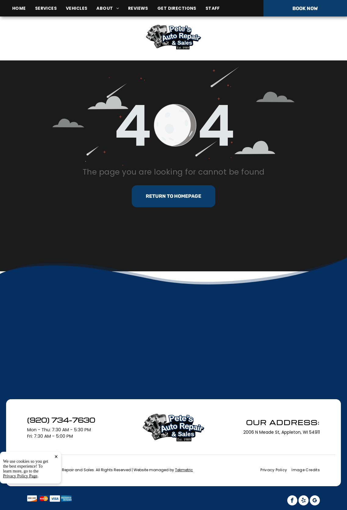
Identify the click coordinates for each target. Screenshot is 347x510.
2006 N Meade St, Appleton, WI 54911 (61, 44)
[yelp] (304, 501)
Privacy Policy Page (20, 503)
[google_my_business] (315, 501)
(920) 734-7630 (289, 37)
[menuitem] (23, 8)
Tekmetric (184, 469)
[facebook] (292, 501)
